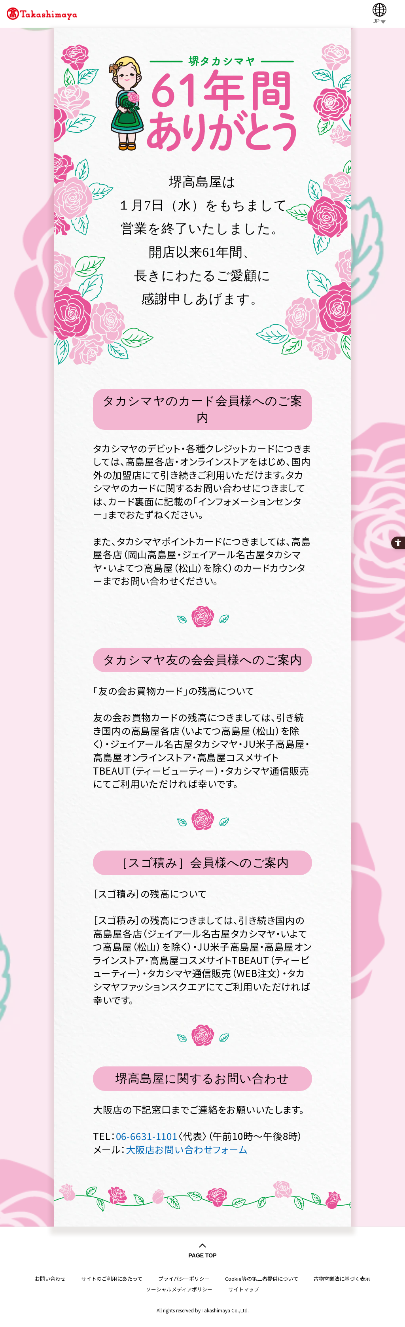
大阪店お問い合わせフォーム (187, 1149)
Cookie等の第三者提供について (261, 1278)
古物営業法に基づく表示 (342, 1278)
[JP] (379, 13)
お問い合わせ (50, 1278)
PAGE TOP (202, 1255)
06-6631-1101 (147, 1136)
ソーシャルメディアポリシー (179, 1289)
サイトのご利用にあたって (111, 1278)
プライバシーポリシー (184, 1278)
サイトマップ (243, 1289)
